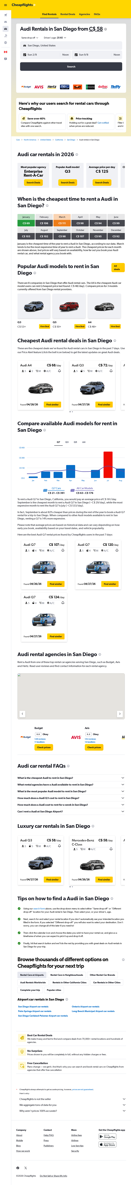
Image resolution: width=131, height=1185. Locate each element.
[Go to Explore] (5, 42)
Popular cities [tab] (54, 990)
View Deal (44, 326)
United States (45, 140)
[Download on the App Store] (107, 1144)
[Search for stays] (5, 22)
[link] (33, 182)
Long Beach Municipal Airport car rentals (93, 1011)
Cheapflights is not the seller (72, 1099)
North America (30, 140)
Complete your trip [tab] (30, 990)
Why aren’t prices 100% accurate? (72, 1111)
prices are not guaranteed (82, 1089)
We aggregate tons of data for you (72, 1105)
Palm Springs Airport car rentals (34, 1011)
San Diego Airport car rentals (33, 1006)
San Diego (71, 140)
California (59, 140)
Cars (18, 140)
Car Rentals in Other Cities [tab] (106, 982)
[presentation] (105, 29)
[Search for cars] (5, 29)
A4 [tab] (83, 442)
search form (39, 908)
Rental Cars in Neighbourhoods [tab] (66, 975)
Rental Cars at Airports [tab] (32, 975)
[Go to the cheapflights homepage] (24, 5)
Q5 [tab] (75, 442)
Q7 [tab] (58, 442)
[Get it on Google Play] (107, 1136)
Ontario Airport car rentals (85, 1006)
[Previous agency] (22, 714)
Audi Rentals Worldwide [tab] (33, 982)
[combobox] (30, 37)
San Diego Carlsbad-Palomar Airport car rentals (43, 1015)
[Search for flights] (5, 15)
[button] (5, 5)
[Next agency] (120, 714)
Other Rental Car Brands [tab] (102, 975)
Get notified (103, 122)
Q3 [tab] (67, 442)
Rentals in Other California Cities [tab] (69, 982)
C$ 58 (96, 29)
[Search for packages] (5, 35)
